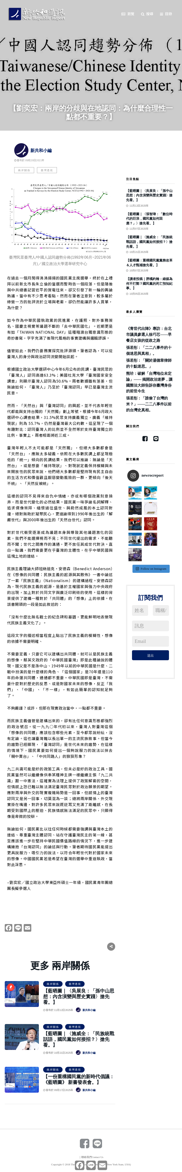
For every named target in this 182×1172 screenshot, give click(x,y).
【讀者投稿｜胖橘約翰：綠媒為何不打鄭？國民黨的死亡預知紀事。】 (149, 283)
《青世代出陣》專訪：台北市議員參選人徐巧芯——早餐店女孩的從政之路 (149, 334)
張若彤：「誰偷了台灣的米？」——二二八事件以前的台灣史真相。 (149, 404)
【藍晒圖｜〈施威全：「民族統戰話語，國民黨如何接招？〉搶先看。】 (78, 1039)
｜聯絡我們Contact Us (91, 1157)
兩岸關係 (24, 170)
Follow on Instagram (151, 538)
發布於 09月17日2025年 (58, 1090)
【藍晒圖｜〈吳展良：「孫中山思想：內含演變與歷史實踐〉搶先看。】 (78, 996)
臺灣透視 (47, 170)
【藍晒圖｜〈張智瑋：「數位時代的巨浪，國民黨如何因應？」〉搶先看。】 (149, 218)
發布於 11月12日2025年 (58, 1010)
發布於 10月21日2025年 (58, 1052)
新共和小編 (33, 150)
